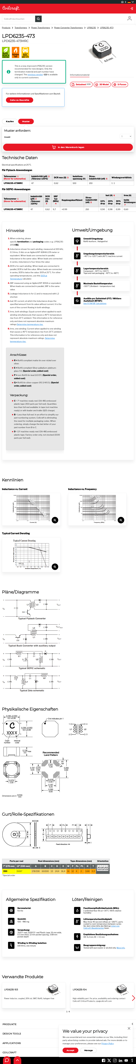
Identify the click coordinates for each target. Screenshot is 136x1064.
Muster (26, 121)
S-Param (119, 84)
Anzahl (7, 137)
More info (121, 948)
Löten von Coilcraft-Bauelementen (101, 927)
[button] (133, 998)
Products (6, 27)
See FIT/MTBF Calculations (94, 304)
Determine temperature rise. (30, 324)
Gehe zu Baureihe (19, 100)
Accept (70, 1050)
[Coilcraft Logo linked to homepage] (68, 9)
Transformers (21, 27)
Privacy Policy (107, 1043)
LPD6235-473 (106, 27)
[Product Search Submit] (38, 19)
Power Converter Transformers (68, 27)
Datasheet (78, 84)
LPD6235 (91, 27)
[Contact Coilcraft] (7, 1060)
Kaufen (10, 121)
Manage (88, 1050)
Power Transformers (40, 27)
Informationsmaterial (79, 75)
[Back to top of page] (17, 1060)
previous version (35, 74)
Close (129, 1028)
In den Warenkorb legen (68, 147)
